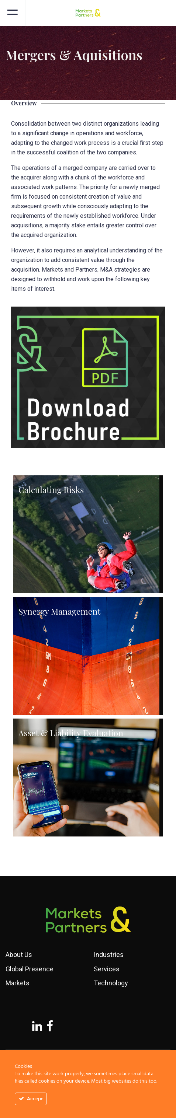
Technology (111, 983)
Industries (109, 954)
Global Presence (30, 969)
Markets (18, 983)
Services (107, 969)
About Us (19, 954)
